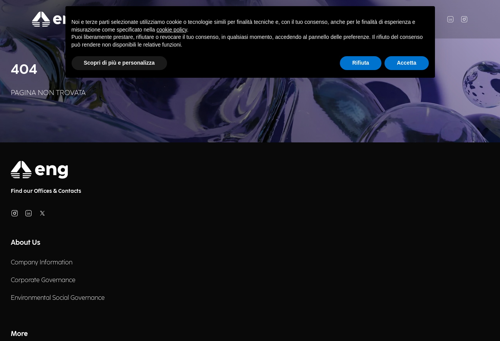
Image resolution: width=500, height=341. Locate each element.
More (19, 334)
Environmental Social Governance (58, 298)
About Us (25, 243)
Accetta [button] (406, 63)
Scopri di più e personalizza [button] (119, 63)
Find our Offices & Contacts (46, 191)
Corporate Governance (43, 280)
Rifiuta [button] (360, 63)
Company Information (41, 262)
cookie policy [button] (172, 30)
